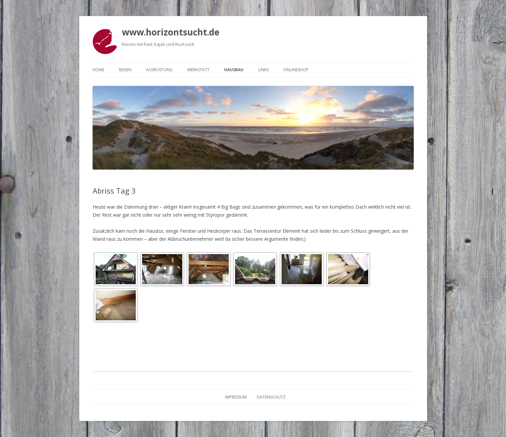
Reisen (125, 70)
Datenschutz (271, 397)
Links (263, 70)
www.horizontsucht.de (170, 32)
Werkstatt (198, 70)
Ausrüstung (159, 70)
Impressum (235, 397)
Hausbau (233, 70)
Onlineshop (295, 70)
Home (98, 70)
